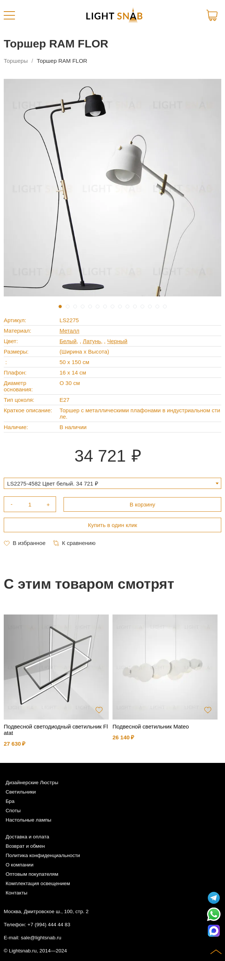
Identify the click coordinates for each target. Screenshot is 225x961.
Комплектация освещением (38, 883)
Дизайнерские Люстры (32, 782)
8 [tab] (112, 306)
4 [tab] (82, 306)
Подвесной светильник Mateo (150, 726)
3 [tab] (75, 306)
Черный (117, 341)
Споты (13, 810)
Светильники (21, 792)
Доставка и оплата (27, 837)
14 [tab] (157, 306)
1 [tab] (60, 306)
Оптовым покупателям (32, 874)
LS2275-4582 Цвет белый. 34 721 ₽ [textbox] (52, 483)
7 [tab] (105, 306)
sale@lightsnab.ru (41, 937)
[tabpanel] (112, 187)
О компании (19, 865)
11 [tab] (135, 306)
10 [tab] (127, 306)
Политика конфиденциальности (43, 855)
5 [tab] (90, 306)
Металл (69, 330)
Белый (68, 341)
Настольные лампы (28, 820)
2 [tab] (68, 306)
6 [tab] (97, 306)
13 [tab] (150, 306)
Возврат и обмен (25, 846)
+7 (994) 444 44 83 (49, 924)
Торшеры (16, 61)
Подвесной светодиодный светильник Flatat (56, 729)
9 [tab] (120, 306)
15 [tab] (165, 306)
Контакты (16, 893)
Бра (10, 801)
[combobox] (112, 483)
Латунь (92, 341)
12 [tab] (142, 306)
